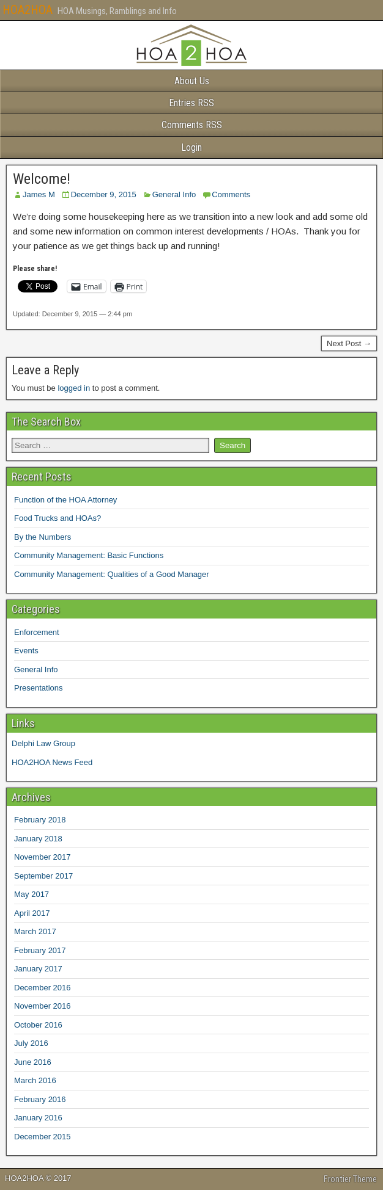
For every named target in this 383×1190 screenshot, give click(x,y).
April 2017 (32, 913)
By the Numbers (42, 537)
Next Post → (349, 343)
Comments (231, 194)
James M (39, 194)
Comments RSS (192, 125)
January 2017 (38, 968)
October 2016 (38, 1024)
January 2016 (38, 1117)
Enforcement (36, 632)
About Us (191, 81)
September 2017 (43, 875)
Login (191, 147)
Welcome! (41, 178)
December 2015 (42, 1136)
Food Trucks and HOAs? (57, 518)
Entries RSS (191, 103)
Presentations (38, 687)
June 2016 (32, 1062)
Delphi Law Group (43, 743)
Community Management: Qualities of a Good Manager (111, 574)
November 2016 (42, 1005)
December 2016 (42, 987)
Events (26, 650)
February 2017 (40, 950)
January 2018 (38, 838)
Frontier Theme (350, 1179)
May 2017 (31, 894)
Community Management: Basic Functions (88, 555)
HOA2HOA (27, 9)
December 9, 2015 (103, 194)
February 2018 (40, 819)
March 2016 (35, 1080)
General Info (174, 194)
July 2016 (31, 1043)
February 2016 (40, 1099)
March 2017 (35, 931)
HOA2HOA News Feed (52, 762)
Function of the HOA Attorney (65, 499)
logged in (74, 388)
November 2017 (42, 857)
